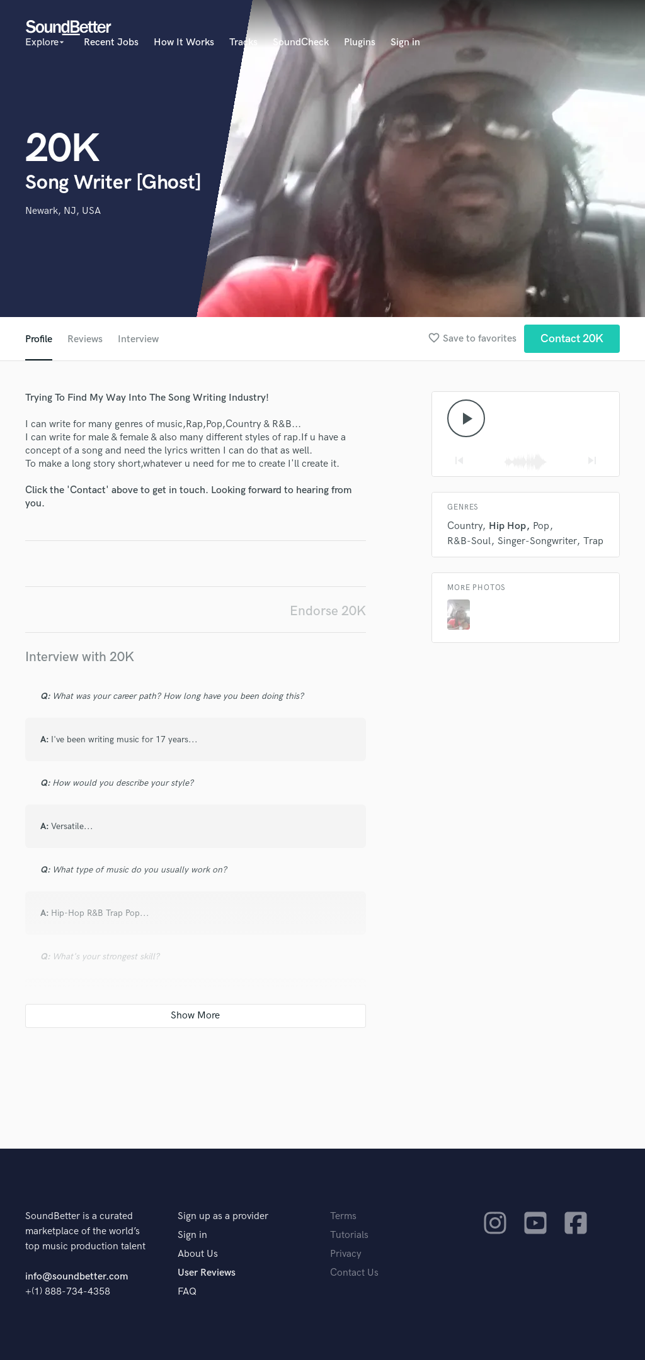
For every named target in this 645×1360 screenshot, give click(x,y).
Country (464, 526)
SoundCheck (301, 42)
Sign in (405, 42)
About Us (198, 1254)
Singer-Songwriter (537, 541)
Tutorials (349, 1235)
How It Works (184, 42)
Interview (138, 339)
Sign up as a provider (223, 1216)
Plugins (359, 42)
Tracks (243, 42)
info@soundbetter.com (76, 1277)
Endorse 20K (328, 611)
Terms (343, 1216)
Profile (38, 339)
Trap (593, 541)
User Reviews (207, 1273)
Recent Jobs (111, 42)
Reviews (85, 339)
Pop (541, 526)
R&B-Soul (469, 541)
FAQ (187, 1292)
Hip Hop (507, 526)
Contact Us (354, 1273)
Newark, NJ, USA (63, 211)
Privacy (346, 1254)
